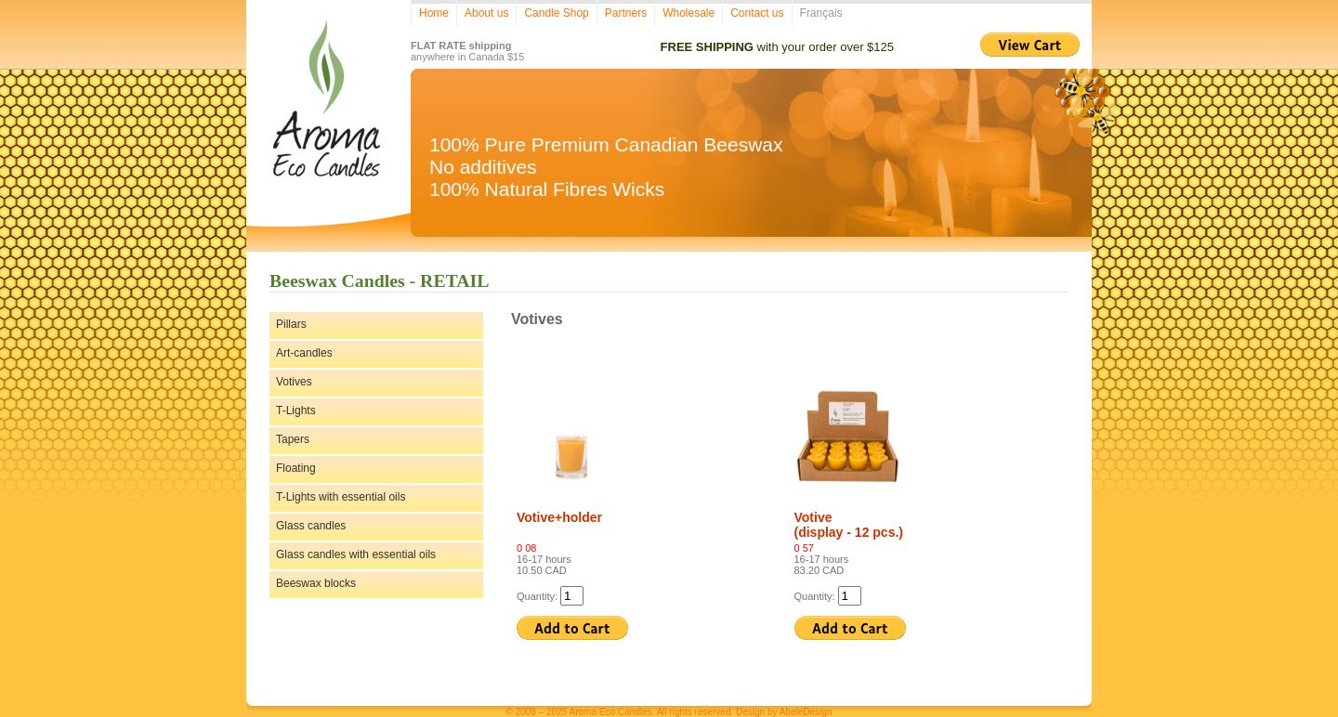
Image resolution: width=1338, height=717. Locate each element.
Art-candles (304, 352)
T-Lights (296, 410)
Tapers (292, 439)
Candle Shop (556, 13)
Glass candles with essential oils (356, 554)
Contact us (756, 13)
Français (821, 13)
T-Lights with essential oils (340, 496)
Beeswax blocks (316, 583)
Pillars (291, 324)
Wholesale (688, 13)
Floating (296, 468)
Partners (626, 13)
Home (434, 13)
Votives (294, 381)
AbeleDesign (806, 712)
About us (486, 13)
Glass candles (311, 525)
